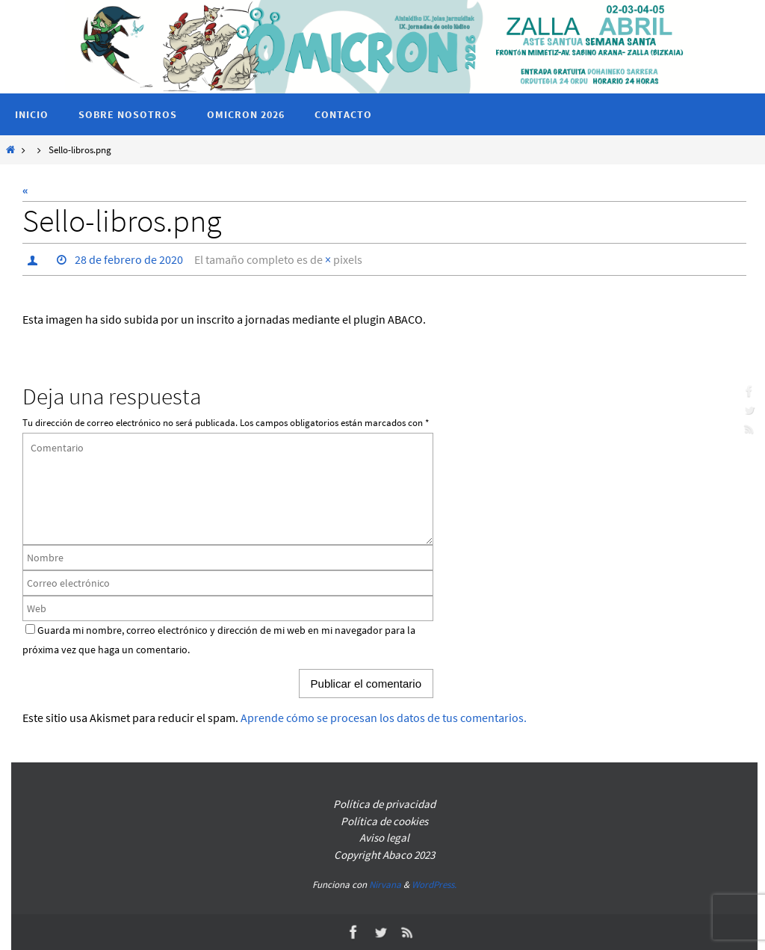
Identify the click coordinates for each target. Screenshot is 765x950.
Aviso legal (384, 837)
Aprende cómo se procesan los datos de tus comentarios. (384, 717)
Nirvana (385, 884)
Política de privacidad (384, 804)
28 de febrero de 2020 (129, 259)
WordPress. (434, 884)
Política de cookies (384, 821)
